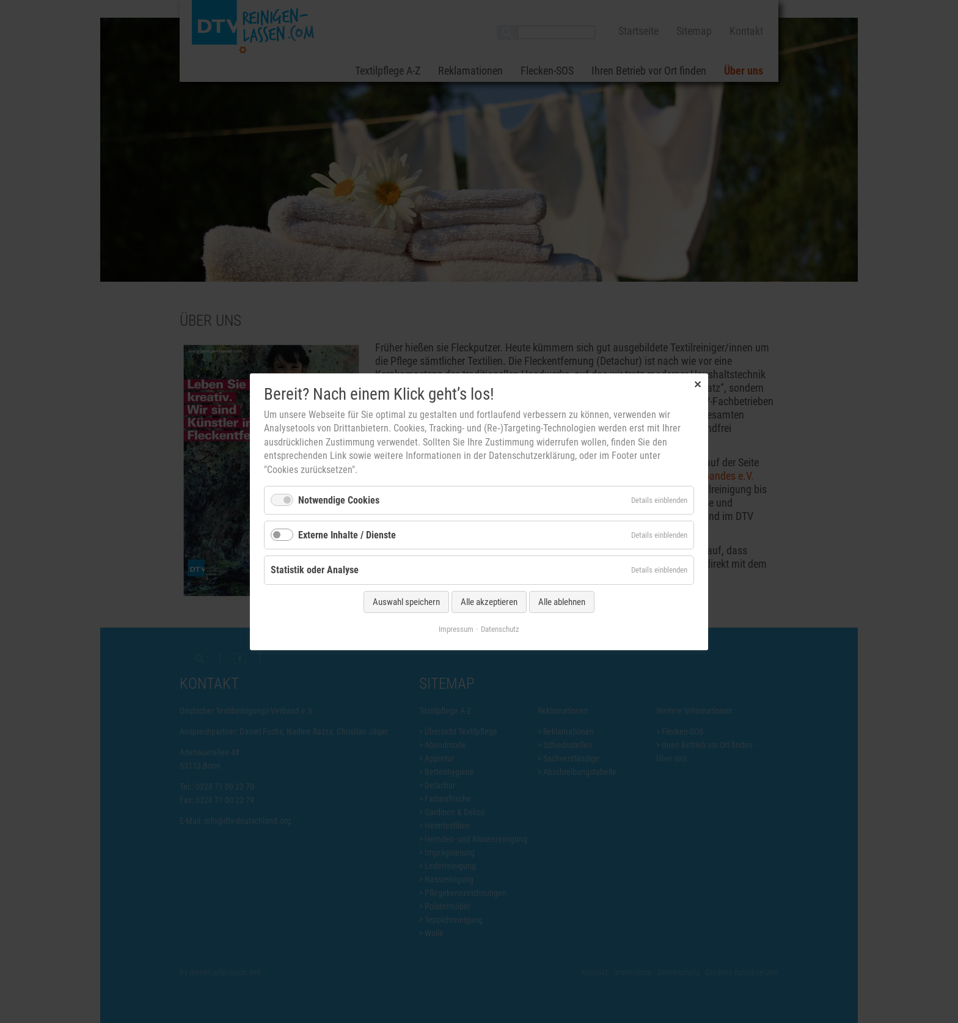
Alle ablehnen (561, 601)
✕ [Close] (697, 384)
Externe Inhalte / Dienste (347, 535)
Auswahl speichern (406, 601)
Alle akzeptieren (489, 601)
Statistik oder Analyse (315, 570)
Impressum (456, 628)
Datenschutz (500, 628)
